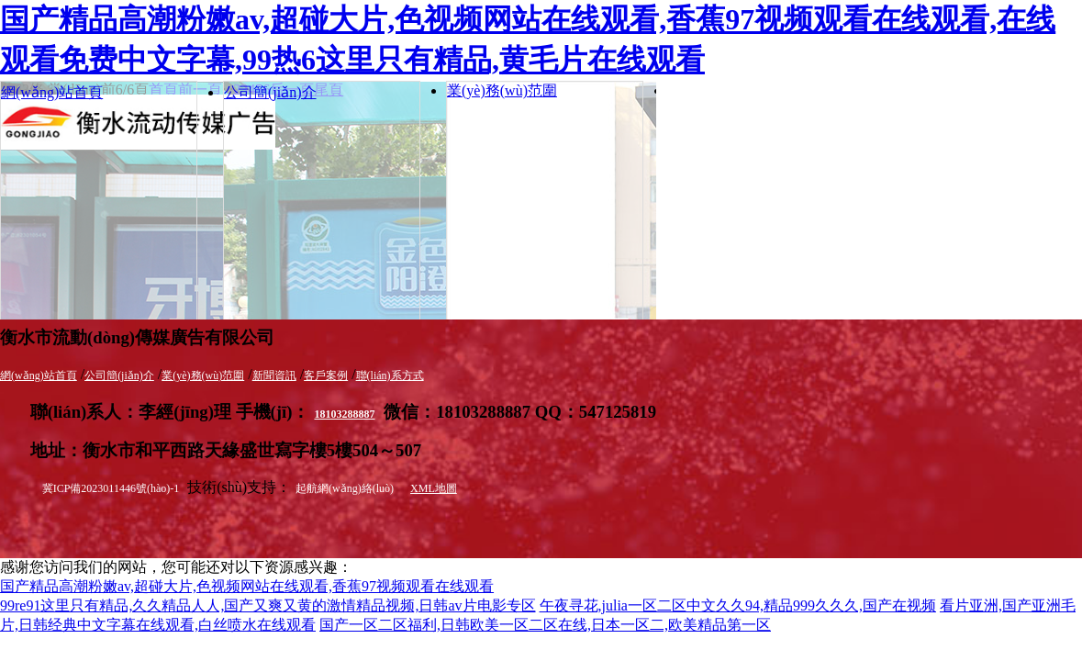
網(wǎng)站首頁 (52, 92)
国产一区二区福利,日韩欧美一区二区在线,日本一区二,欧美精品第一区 (545, 625)
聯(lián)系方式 (390, 375)
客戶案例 (326, 375)
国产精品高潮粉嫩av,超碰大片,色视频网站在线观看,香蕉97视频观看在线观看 (247, 586)
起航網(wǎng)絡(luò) (345, 488)
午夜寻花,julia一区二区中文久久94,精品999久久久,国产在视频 (738, 605)
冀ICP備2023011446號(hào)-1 (111, 488)
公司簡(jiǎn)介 (270, 92)
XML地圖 (433, 488)
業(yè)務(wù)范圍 (502, 90)
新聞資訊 (274, 375)
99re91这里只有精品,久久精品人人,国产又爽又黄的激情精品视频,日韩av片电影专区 (268, 605)
